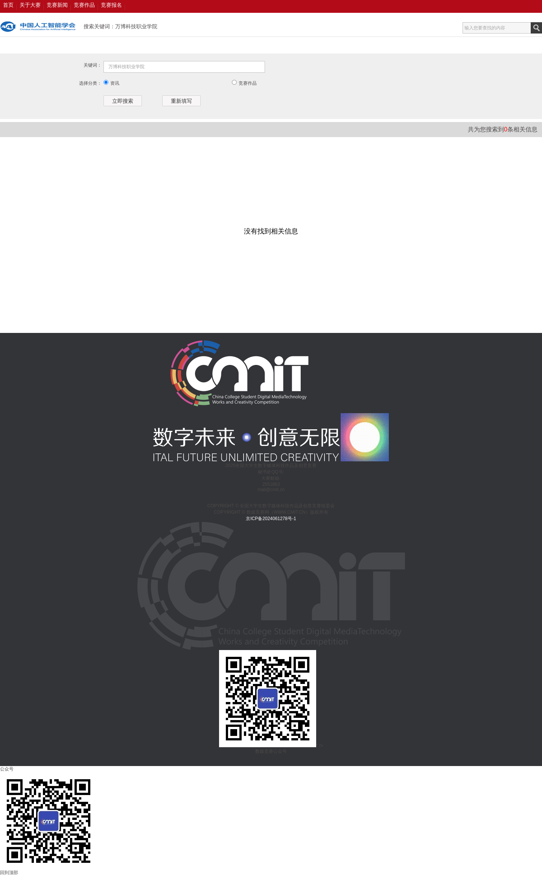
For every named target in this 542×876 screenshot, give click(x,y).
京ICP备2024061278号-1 (271, 518)
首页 (8, 5)
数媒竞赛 (38, 26)
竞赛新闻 (57, 5)
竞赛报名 (111, 5)
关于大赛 (30, 5)
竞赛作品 (84, 5)
